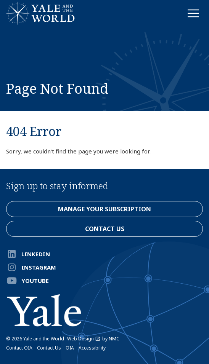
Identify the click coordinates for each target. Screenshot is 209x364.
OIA (70, 348)
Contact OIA (19, 348)
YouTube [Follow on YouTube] (27, 280)
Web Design (83, 338)
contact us (104, 229)
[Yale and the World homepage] (40, 13)
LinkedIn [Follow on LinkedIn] (28, 254)
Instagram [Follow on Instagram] (31, 267)
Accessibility (92, 348)
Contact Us (49, 348)
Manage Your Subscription (104, 209)
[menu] (193, 13)
